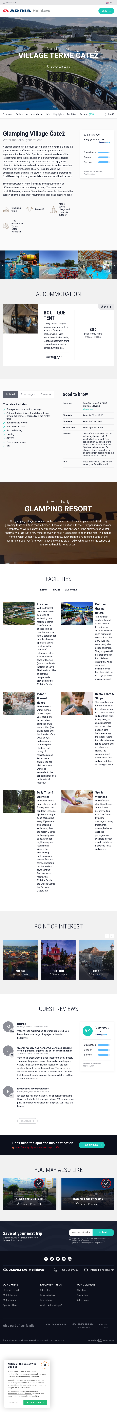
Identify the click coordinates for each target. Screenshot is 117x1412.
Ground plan (58, 358)
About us (81, 1290)
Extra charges (28, 394)
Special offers (10, 1305)
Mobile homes (10, 1295)
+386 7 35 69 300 (69, 1269)
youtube (70, 1259)
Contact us (82, 1295)
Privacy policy (58, 1340)
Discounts (46, 394)
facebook (46, 1259)
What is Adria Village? (51, 1305)
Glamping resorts (11, 1290)
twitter (52, 1259)
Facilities (71, 114)
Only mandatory (13, 1402)
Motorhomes (9, 1300)
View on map (88, 409)
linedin (58, 1259)
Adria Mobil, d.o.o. (56, 1324)
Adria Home (83, 1300)
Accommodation (34, 114)
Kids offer (70, 589)
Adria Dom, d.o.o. (83, 1325)
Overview (7, 114)
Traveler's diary (47, 1295)
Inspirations (46, 1300)
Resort (44, 589)
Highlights (58, 114)
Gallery (19, 114)
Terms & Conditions (44, 1340)
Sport (56, 589)
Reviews (87, 114)
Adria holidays (26, 10)
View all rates (93, 337)
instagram (64, 1259)
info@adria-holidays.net (102, 1269)
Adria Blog (45, 1290)
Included (10, 394)
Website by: (92, 1340)
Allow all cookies (35, 1402)
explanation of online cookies (19, 1394)
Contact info (11, 2)
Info (48, 114)
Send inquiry (91, 1145)
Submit (103, 1232)
